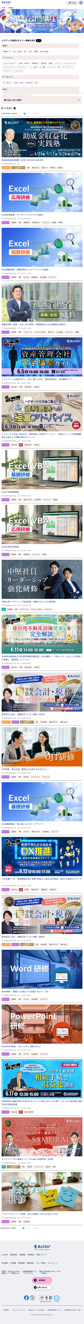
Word (21, 83)
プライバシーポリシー (18, 1310)
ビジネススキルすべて (9, 63)
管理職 (36, 51)
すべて (39, 41)
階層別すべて (7, 51)
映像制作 (31, 1255)
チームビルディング (70, 63)
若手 (25, 51)
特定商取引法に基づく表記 (72, 1310)
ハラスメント (7, 71)
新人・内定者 (17, 51)
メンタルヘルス (18, 71)
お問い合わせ (42, 1287)
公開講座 (22, 1255)
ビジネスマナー (22, 67)
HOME (3, 8)
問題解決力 (35, 63)
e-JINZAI (5, 1255)
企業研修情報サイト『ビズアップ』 (29, 1272)
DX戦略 (13, 1263)
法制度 (50, 63)
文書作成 (43, 63)
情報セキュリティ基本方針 (36, 1310)
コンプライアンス (68, 67)
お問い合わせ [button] (72, 3)
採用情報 (21, 1263)
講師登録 (30, 1263)
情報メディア (41, 1255)
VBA (36, 83)
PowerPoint (29, 83)
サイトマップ (53, 1263)
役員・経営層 (44, 51)
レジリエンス (51, 67)
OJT (59, 67)
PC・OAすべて (7, 83)
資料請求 (42, 1280)
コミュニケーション (9, 67)
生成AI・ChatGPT (24, 63)
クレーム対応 (33, 67)
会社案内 (5, 1263)
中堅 (30, 51)
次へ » (38, 113)
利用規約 (6, 1310)
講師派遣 (13, 1255)
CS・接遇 (42, 67)
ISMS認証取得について (54, 1310)
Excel (16, 83)
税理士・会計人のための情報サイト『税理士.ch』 (11, 1272)
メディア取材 (41, 1263)
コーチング (58, 63)
